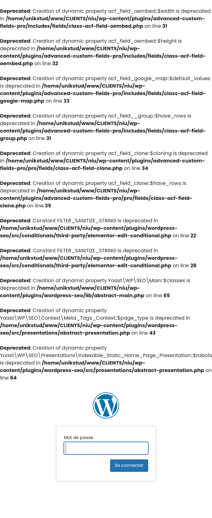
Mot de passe (78, 437)
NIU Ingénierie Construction (106, 405)
